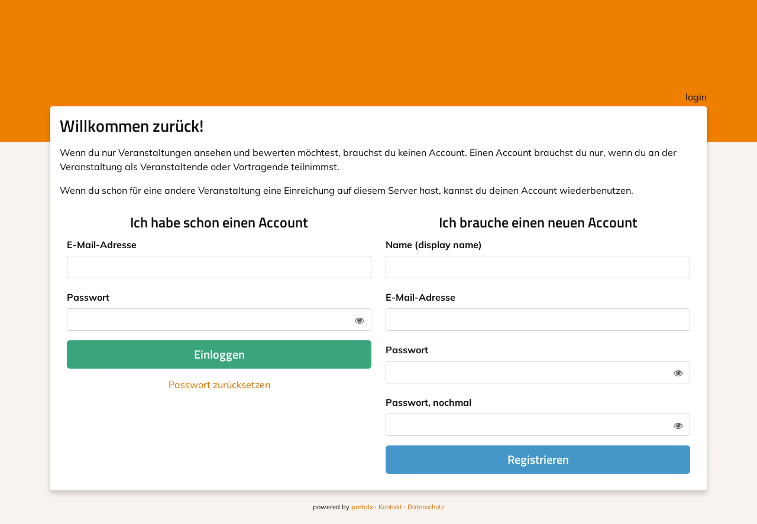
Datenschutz (426, 507)
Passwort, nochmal (428, 402)
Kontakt (390, 507)
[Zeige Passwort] (359, 320)
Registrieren (538, 459)
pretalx (362, 507)
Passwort (88, 297)
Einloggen (219, 354)
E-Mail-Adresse (102, 244)
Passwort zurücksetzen (219, 384)
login (696, 97)
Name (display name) (434, 244)
